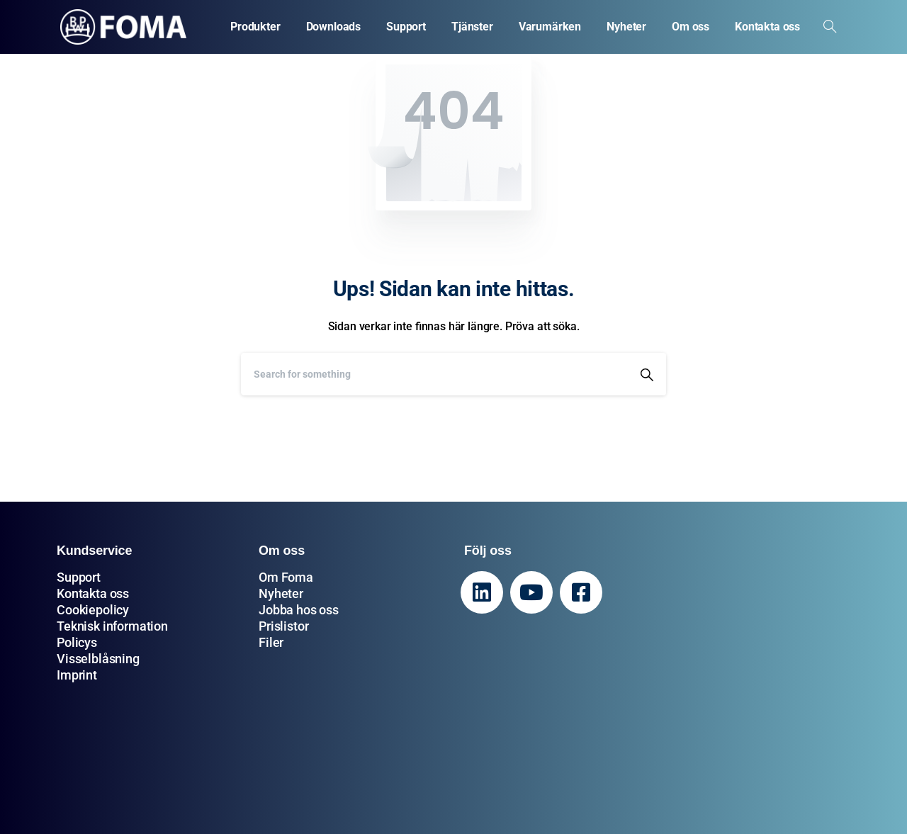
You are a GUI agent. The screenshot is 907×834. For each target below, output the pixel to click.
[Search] (434, 374)
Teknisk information (112, 626)
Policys (77, 642)
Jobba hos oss (299, 609)
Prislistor (283, 626)
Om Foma (286, 577)
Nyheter (281, 593)
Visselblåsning (98, 658)
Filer (271, 642)
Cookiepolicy (93, 609)
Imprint (77, 674)
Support (79, 577)
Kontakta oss (93, 593)
